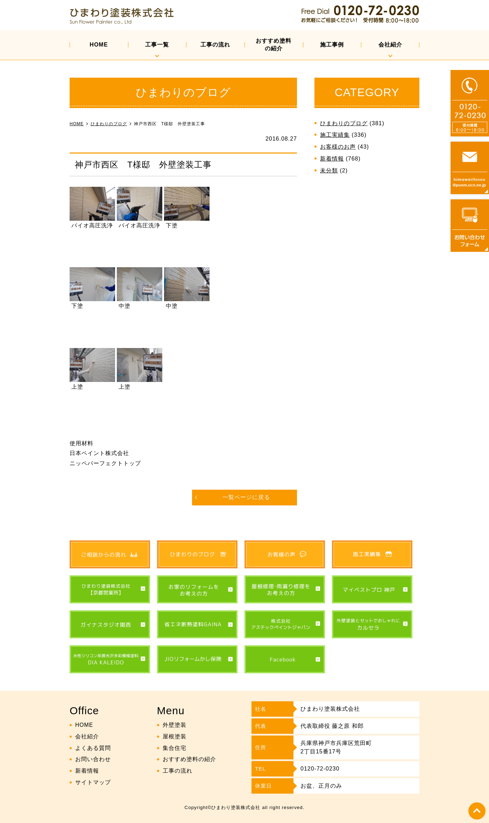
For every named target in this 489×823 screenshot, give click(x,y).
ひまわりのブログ (344, 123)
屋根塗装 (174, 736)
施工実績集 (335, 135)
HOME (99, 45)
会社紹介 (390, 45)
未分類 (329, 170)
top (477, 811)
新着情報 (332, 159)
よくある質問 (93, 748)
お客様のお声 (338, 147)
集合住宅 (174, 748)
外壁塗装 (174, 725)
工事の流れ (215, 45)
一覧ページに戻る (246, 497)
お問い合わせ (93, 759)
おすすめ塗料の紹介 (273, 44)
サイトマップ (93, 782)
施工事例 (332, 45)
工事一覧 (157, 45)
